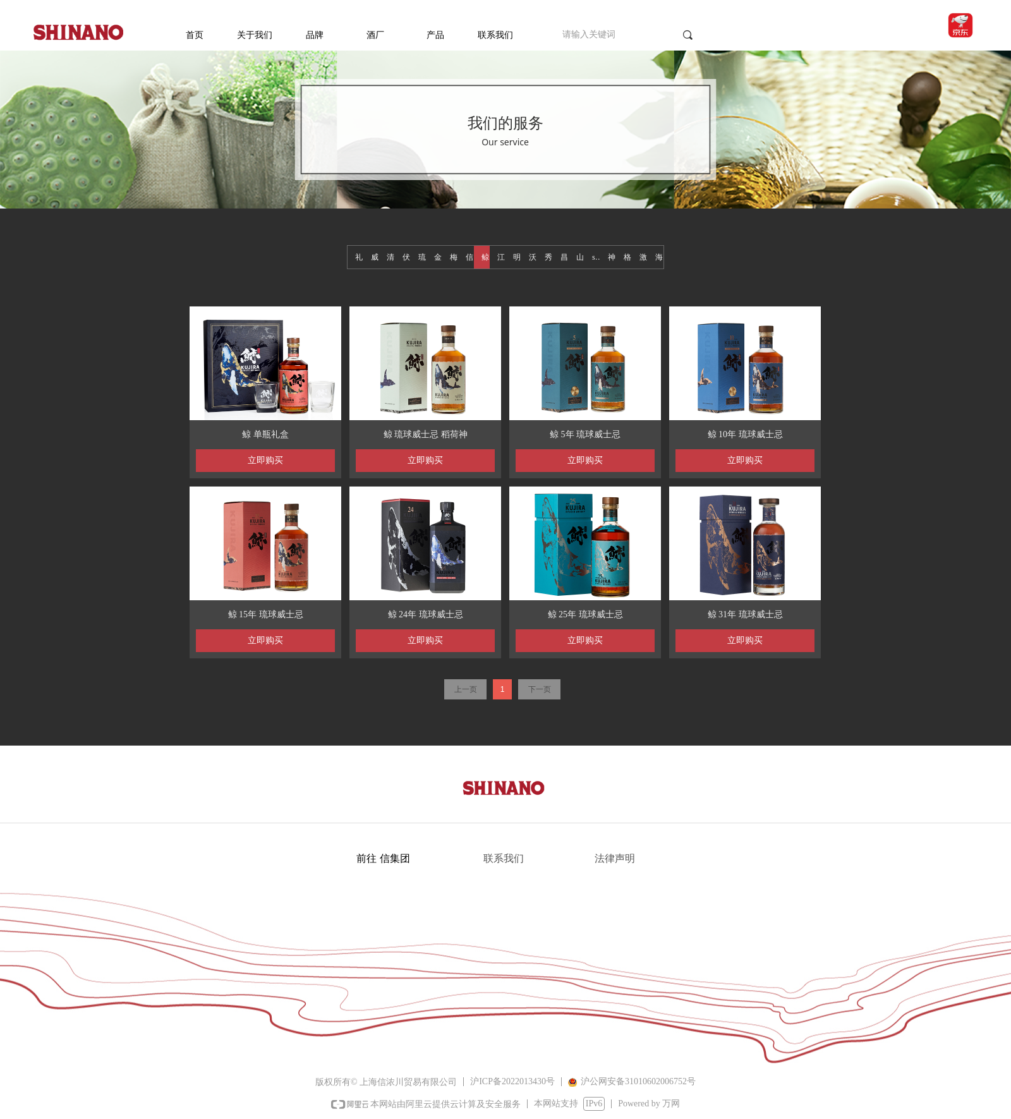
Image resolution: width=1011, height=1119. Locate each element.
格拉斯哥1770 (628, 257)
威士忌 (375, 257)
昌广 (564, 257)
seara (596, 257)
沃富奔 (533, 257)
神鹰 (612, 257)
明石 (517, 257)
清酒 (391, 257)
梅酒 (454, 257)
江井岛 (501, 257)
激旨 (643, 257)
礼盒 (359, 257)
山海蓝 (580, 257)
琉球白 (422, 257)
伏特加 (407, 257)
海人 (659, 257)
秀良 (549, 257)
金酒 (438, 257)
